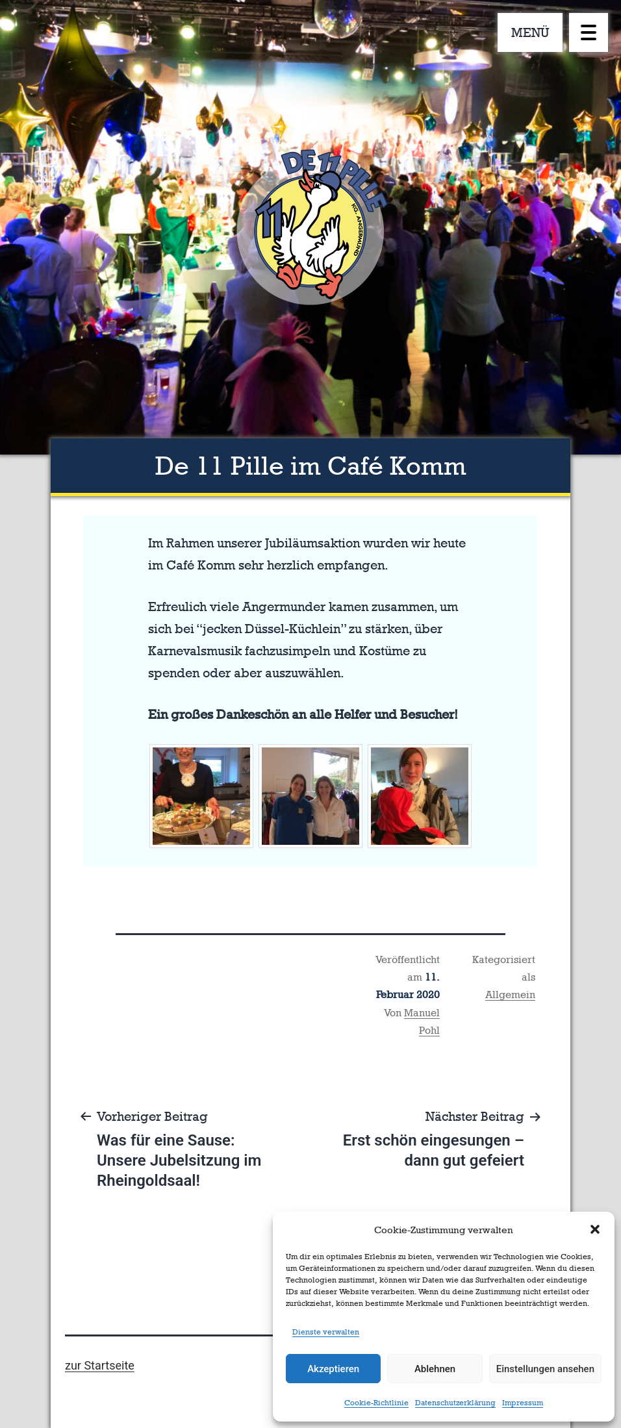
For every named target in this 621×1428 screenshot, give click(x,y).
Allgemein (510, 994)
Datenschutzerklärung (455, 1402)
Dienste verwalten (325, 1331)
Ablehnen (434, 1369)
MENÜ (530, 32)
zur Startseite (99, 1365)
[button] (595, 1229)
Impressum (522, 1402)
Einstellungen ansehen (545, 1369)
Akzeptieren (333, 1369)
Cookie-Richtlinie (376, 1402)
